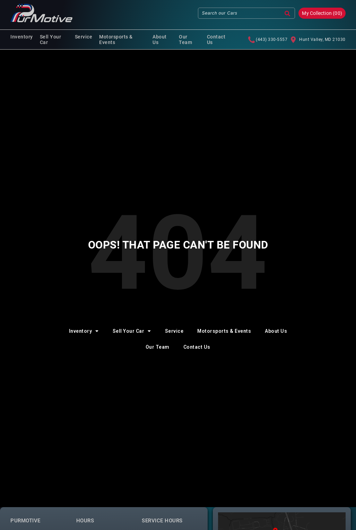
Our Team (185, 39)
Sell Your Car (50, 39)
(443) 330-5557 (267, 39)
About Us (160, 39)
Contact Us (216, 39)
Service (84, 37)
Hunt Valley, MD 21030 (318, 39)
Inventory (21, 37)
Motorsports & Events (116, 39)
